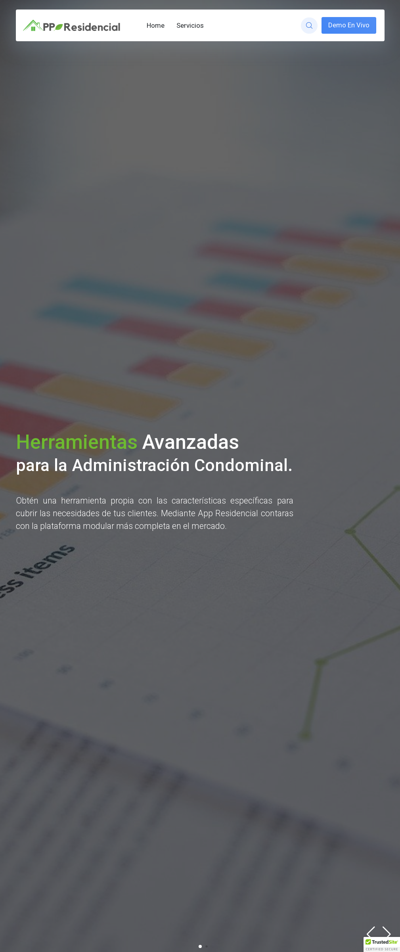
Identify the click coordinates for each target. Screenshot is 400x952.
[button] (386, 934)
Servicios (190, 25)
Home (156, 25)
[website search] (309, 25)
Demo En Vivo (348, 25)
